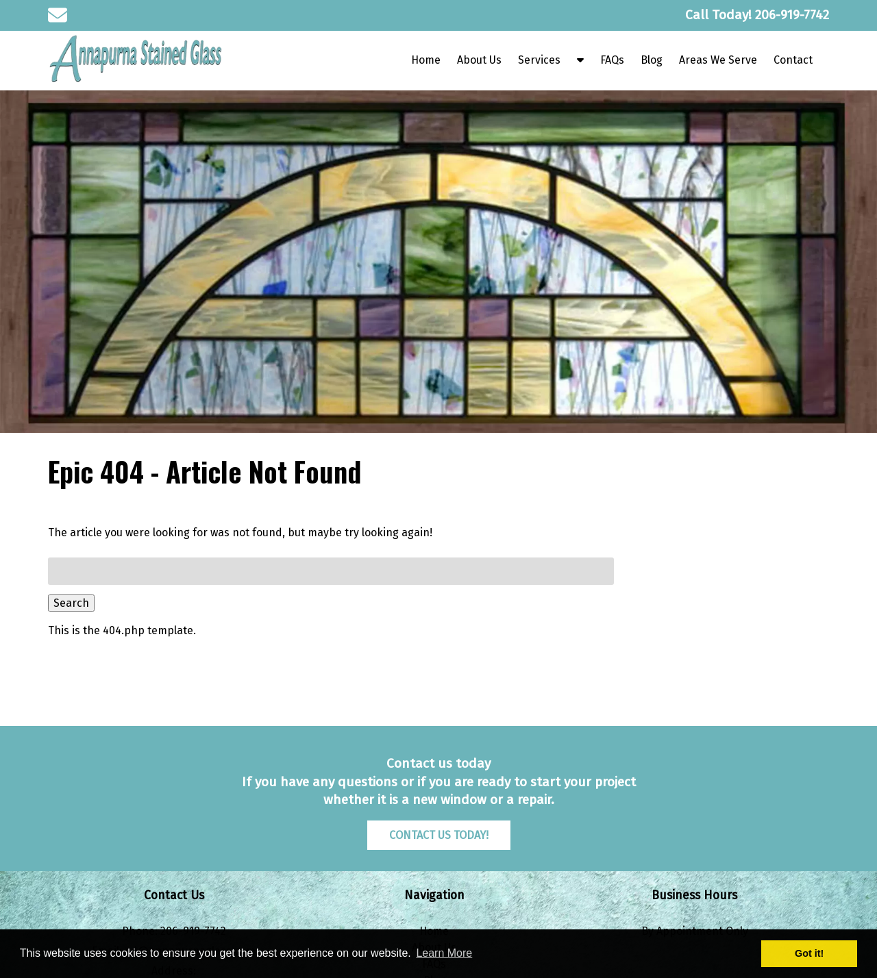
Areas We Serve (718, 59)
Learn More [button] (444, 953)
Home (426, 59)
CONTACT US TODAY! (439, 835)
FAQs (612, 59)
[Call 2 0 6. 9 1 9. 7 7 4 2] (792, 15)
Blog (652, 59)
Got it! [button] (809, 953)
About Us (479, 59)
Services (539, 59)
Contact (793, 59)
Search (71, 603)
